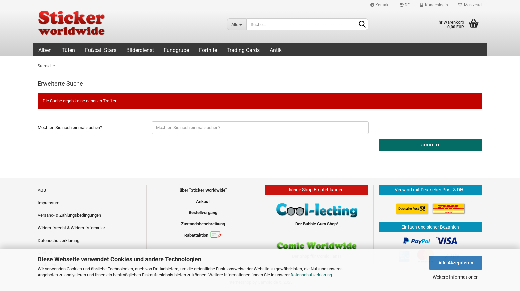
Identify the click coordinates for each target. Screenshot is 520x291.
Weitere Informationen (456, 277)
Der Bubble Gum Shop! (316, 223)
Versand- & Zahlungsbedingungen (69, 215)
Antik (276, 50)
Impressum (48, 202)
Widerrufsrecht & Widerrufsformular (71, 227)
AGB (42, 190)
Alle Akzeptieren (455, 262)
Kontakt (380, 5)
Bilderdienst (140, 50)
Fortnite (208, 50)
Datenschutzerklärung (311, 274)
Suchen (430, 145)
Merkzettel (470, 5)
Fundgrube (176, 50)
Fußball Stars (100, 50)
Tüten (68, 50)
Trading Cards (243, 50)
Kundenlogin (434, 5)
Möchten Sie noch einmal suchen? (70, 127)
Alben (45, 50)
